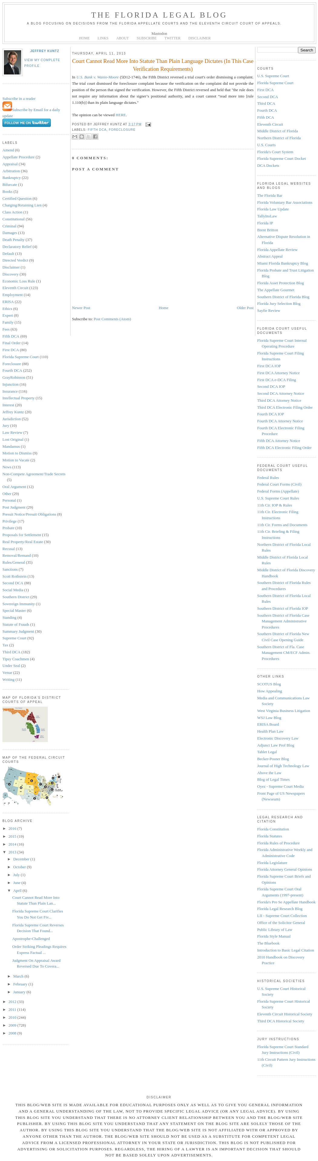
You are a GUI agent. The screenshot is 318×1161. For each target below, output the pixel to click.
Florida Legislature (272, 862)
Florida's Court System (275, 152)
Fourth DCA (12, 370)
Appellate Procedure (18, 157)
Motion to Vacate (15, 460)
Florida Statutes (269, 836)
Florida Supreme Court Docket (281, 158)
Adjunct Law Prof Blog (275, 745)
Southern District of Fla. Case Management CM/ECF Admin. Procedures (283, 653)
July (17, 874)
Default (8, 253)
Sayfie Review (268, 310)
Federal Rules (268, 477)
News (6, 467)
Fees (6, 329)
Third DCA (11, 652)
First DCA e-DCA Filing (276, 380)
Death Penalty (13, 239)
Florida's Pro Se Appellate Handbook (286, 902)
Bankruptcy (11, 177)
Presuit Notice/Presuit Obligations (29, 514)
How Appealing (269, 691)
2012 (12, 1001)
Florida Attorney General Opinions (284, 869)
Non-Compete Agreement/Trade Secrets (33, 474)
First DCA (10, 350)
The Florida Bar (269, 195)
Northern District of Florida (279, 138)
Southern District (15, 597)
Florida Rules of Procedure (278, 843)
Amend (8, 150)
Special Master (14, 610)
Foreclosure (11, 363)
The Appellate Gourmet (275, 290)
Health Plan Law (270, 731)
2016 (12, 828)
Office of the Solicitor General (281, 922)
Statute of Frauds (15, 624)
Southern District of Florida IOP (282, 608)
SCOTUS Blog (269, 684)
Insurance (10, 391)
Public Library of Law (274, 929)
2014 (12, 844)
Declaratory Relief (16, 246)
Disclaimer (11, 267)
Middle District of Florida (277, 131)
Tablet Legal (267, 752)
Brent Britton (267, 230)
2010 (12, 1017)
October (20, 867)
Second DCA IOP (271, 386)
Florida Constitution (273, 829)
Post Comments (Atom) (112, 319)
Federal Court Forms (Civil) (279, 484)
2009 (12, 1025)
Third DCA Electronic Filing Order (285, 407)
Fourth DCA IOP (270, 414)
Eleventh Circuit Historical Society (284, 1014)
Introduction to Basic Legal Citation (285, 950)
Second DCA (12, 583)
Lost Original (13, 439)
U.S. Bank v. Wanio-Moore (98, 77)
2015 (12, 836)
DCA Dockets (268, 165)
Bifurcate (9, 184)
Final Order (11, 343)
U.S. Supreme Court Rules (278, 498)
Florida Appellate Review (277, 249)
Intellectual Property (18, 398)
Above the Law (269, 772)
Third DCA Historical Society (280, 1021)
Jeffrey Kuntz (44, 51)
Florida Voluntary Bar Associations (285, 202)
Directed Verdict (15, 260)
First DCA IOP (269, 366)
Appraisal (10, 164)
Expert (7, 315)
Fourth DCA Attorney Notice (280, 421)
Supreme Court (14, 638)
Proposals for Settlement (21, 535)
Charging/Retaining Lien (21, 205)
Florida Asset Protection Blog (280, 283)
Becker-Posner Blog (273, 759)
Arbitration (11, 171)
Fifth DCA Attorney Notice (278, 440)
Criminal (9, 226)
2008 (12, 1033)
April (18, 890)
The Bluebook (268, 943)
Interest (8, 405)
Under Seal (11, 665)
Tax (5, 645)
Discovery (10, 274)
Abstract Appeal (270, 256)
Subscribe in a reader (18, 98)
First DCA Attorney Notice (278, 373)
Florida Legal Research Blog (280, 908)
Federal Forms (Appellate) (278, 491)
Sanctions (10, 569)
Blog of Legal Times (273, 779)
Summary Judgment (18, 631)
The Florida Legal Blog (159, 15)
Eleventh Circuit (15, 287)
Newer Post (81, 307)
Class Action (12, 212)
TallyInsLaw (267, 216)
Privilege (9, 521)
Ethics (7, 308)
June (17, 882)
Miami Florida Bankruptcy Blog (282, 263)
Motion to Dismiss (17, 453)
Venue (7, 672)
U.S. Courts (266, 145)
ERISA (8, 301)
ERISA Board (268, 724)
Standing (9, 617)
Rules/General (13, 562)
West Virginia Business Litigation (283, 710)
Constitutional (13, 219)
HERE (121, 115)
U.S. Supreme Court (273, 76)
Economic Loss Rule (18, 281)
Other (6, 493)
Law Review (12, 432)
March (19, 976)
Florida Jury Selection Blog (278, 303)
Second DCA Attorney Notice (280, 393)
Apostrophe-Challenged (31, 938)
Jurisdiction (11, 419)
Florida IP (265, 223)
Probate (8, 528)
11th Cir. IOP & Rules (274, 505)
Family (8, 322)
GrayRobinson (13, 377)
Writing (8, 679)
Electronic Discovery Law (277, 738)
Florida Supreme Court (20, 357)
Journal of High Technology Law (283, 766)
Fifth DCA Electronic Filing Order (284, 447)
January (20, 992)
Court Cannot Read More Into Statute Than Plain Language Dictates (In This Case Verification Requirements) (162, 65)
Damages (9, 232)
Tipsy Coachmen (15, 659)
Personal (9, 500)
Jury (5, 425)
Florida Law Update (273, 209)
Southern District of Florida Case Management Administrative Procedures (283, 621)
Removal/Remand (16, 555)
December (22, 859)
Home (164, 307)
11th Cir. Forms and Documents (282, 525)
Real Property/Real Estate (22, 541)
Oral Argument (14, 486)
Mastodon (159, 33)
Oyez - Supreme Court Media (280, 786)
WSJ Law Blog (269, 717)
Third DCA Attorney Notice (279, 400)
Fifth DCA (10, 336)
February (20, 984)
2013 (12, 852)
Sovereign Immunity (18, 604)
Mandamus (11, 446)
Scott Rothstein (14, 576)
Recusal (8, 548)
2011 (12, 1009)
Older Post (245, 307)
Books (7, 191)
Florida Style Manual (274, 936)
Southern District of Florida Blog (283, 297)
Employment (12, 294)
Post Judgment (13, 507)
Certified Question (16, 198)
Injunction (10, 384)
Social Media (12, 590)
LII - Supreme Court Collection (282, 915)
